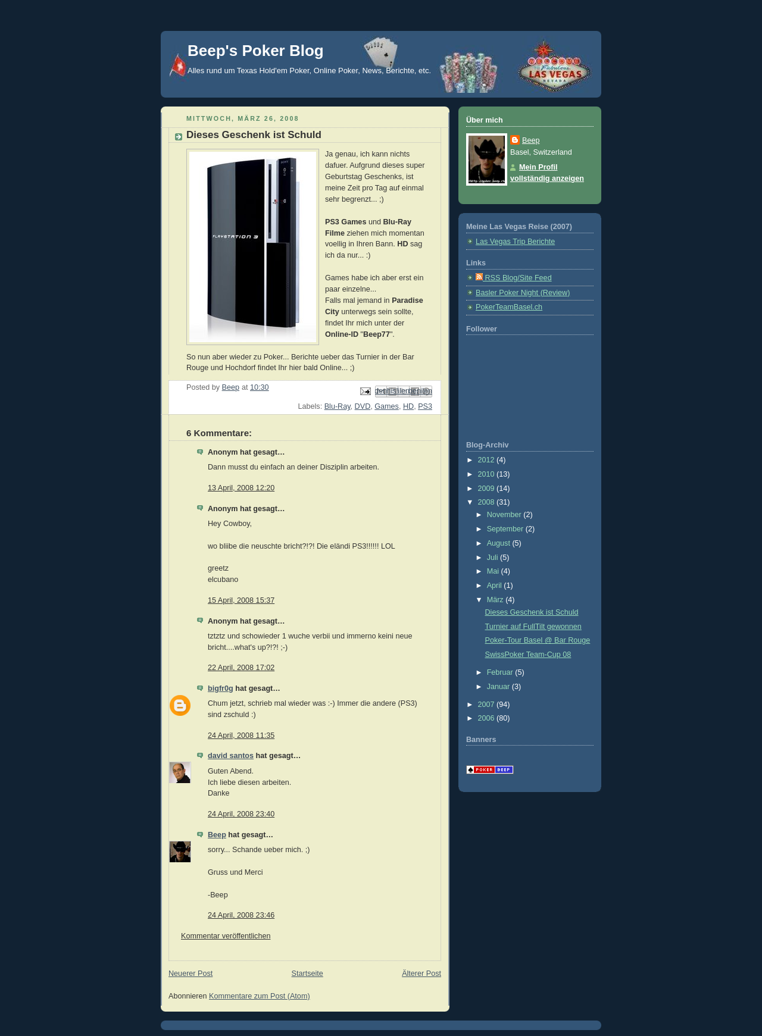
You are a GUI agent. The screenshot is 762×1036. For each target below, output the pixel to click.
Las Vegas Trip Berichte (515, 241)
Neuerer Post (190, 973)
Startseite (307, 973)
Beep (217, 835)
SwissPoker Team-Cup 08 (528, 654)
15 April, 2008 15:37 (241, 600)
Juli (493, 557)
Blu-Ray (337, 406)
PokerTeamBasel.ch (509, 307)
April (495, 585)
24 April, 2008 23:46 (241, 915)
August (500, 543)
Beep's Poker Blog (256, 51)
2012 (487, 460)
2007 (487, 704)
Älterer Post (421, 973)
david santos (231, 756)
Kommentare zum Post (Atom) (259, 996)
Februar (501, 672)
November (505, 515)
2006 (487, 718)
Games (386, 406)
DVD (363, 406)
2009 (487, 488)
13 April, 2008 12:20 (241, 488)
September (506, 529)
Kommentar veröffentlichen (225, 936)
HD (408, 406)
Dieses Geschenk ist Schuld (532, 612)
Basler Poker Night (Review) (523, 293)
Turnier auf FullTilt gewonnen (533, 626)
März (496, 600)
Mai (494, 571)
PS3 (425, 406)
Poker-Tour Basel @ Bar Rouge (538, 640)
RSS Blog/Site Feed (514, 278)
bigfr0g (220, 688)
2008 (487, 502)
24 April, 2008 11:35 (241, 735)
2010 (487, 474)
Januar (499, 687)
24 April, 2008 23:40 (241, 814)
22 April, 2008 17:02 (241, 667)
